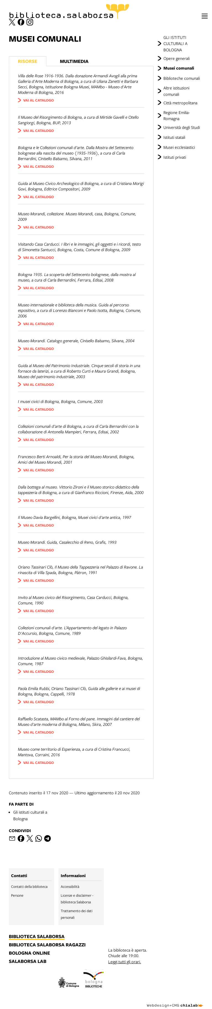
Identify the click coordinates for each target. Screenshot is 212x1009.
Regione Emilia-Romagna (176, 115)
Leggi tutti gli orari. (124, 961)
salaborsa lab (27, 961)
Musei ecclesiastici (179, 147)
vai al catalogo (38, 100)
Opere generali (176, 58)
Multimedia (74, 61)
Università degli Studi (181, 127)
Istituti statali (174, 137)
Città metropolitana (180, 102)
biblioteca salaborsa (37, 936)
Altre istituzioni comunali (176, 91)
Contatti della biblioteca (29, 886)
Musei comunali (178, 68)
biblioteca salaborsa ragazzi (47, 945)
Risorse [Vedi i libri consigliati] (27, 61)
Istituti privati (174, 157)
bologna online (29, 953)
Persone (17, 895)
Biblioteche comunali (181, 78)
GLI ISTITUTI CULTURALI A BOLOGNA (175, 43)
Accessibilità (70, 886)
